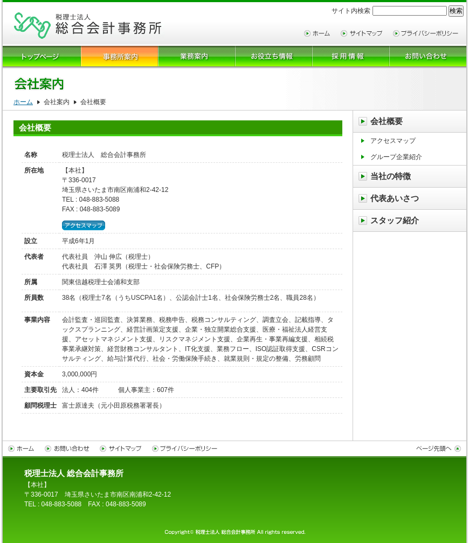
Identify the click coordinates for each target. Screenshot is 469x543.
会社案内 (119, 57)
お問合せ (427, 57)
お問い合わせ (69, 448)
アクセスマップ (83, 225)
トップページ (42, 57)
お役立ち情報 (273, 57)
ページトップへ (438, 448)
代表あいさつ (394, 198)
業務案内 (196, 57)
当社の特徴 (390, 176)
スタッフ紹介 (394, 220)
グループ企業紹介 (396, 157)
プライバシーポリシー (428, 33)
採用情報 (350, 57)
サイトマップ (364, 33)
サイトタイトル (87, 25)
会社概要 (386, 121)
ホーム (23, 102)
